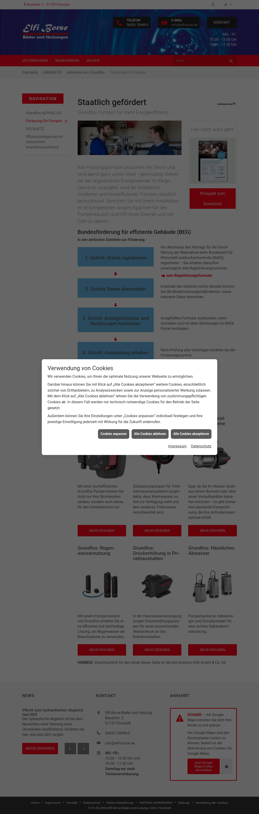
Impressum (177, 443)
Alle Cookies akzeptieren (191, 431)
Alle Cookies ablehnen (150, 431)
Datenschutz (201, 443)
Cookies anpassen (113, 431)
